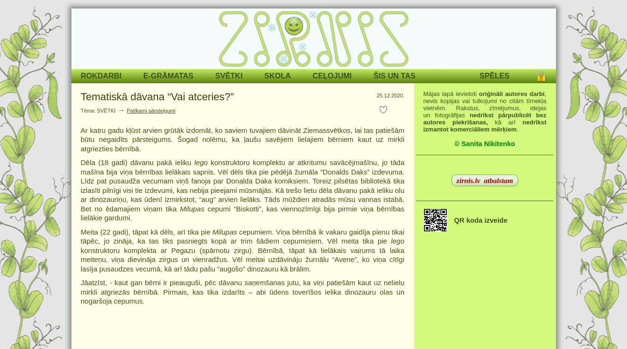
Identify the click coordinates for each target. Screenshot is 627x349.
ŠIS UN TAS (394, 76)
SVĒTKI (229, 76)
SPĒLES (494, 76)
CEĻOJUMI (332, 76)
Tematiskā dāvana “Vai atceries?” (157, 97)
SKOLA (278, 76)
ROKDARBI (101, 76)
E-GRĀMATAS (168, 76)
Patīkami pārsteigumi (151, 110)
